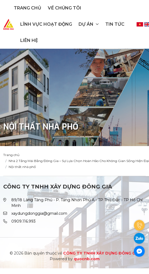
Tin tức (114, 24)
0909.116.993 (23, 221)
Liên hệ (29, 40)
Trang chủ (27, 8)
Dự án (89, 24)
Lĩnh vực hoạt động (46, 24)
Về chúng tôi (64, 8)
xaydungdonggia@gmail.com (39, 213)
